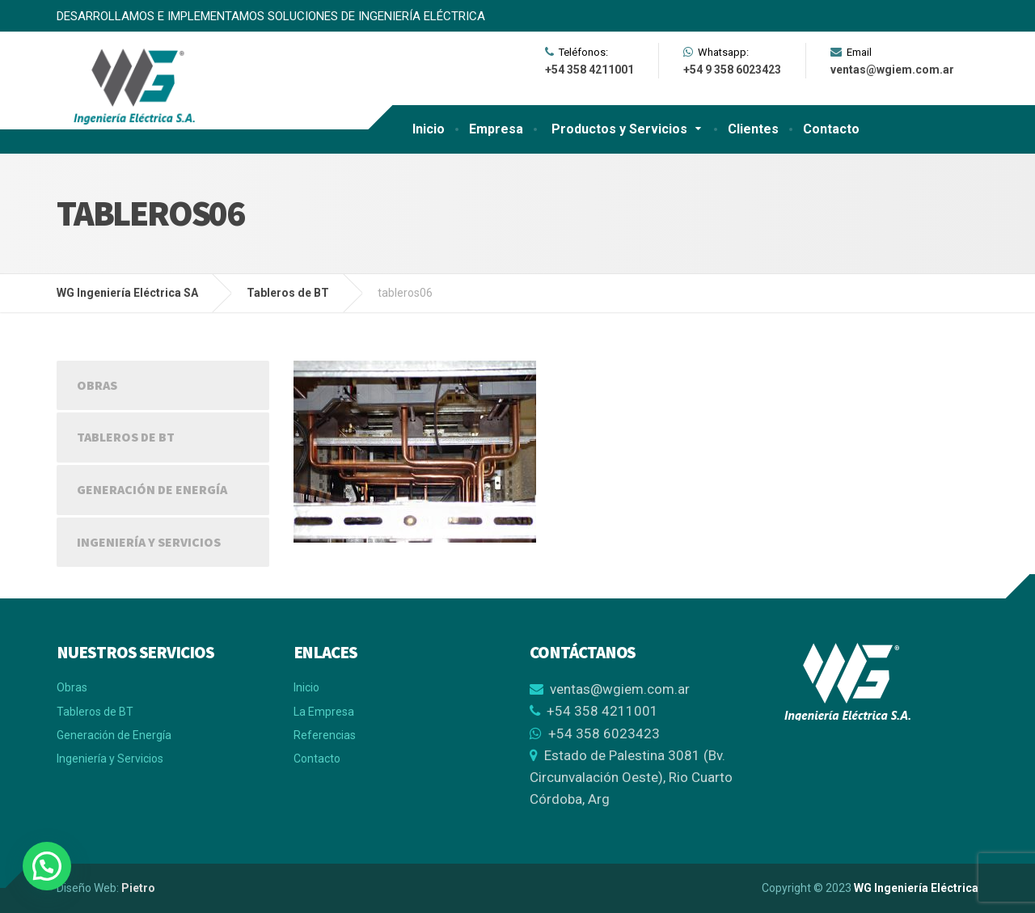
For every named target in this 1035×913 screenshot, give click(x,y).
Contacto (831, 129)
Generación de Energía (152, 489)
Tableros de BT (126, 437)
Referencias (325, 735)
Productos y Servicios (619, 129)
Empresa (496, 129)
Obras (97, 385)
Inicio (428, 129)
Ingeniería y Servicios (149, 542)
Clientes (753, 129)
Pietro (138, 887)
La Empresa (324, 711)
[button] (47, 866)
